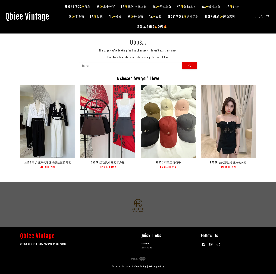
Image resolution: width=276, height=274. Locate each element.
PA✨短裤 (98, 17)
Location (145, 244)
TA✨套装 (156, 17)
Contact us (146, 248)
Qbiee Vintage (28, 17)
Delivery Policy (156, 267)
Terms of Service (121, 267)
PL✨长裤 (116, 17)
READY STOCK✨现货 (79, 6)
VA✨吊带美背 (107, 6)
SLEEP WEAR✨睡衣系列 (221, 17)
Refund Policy (139, 267)
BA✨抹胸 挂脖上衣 (135, 6)
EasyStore (61, 244)
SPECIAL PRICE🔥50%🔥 (153, 27)
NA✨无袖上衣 (163, 6)
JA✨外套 (234, 6)
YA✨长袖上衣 (212, 6)
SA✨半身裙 (78, 17)
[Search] (130, 66)
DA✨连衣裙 (137, 17)
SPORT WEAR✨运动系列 (184, 17)
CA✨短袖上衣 (188, 6)
